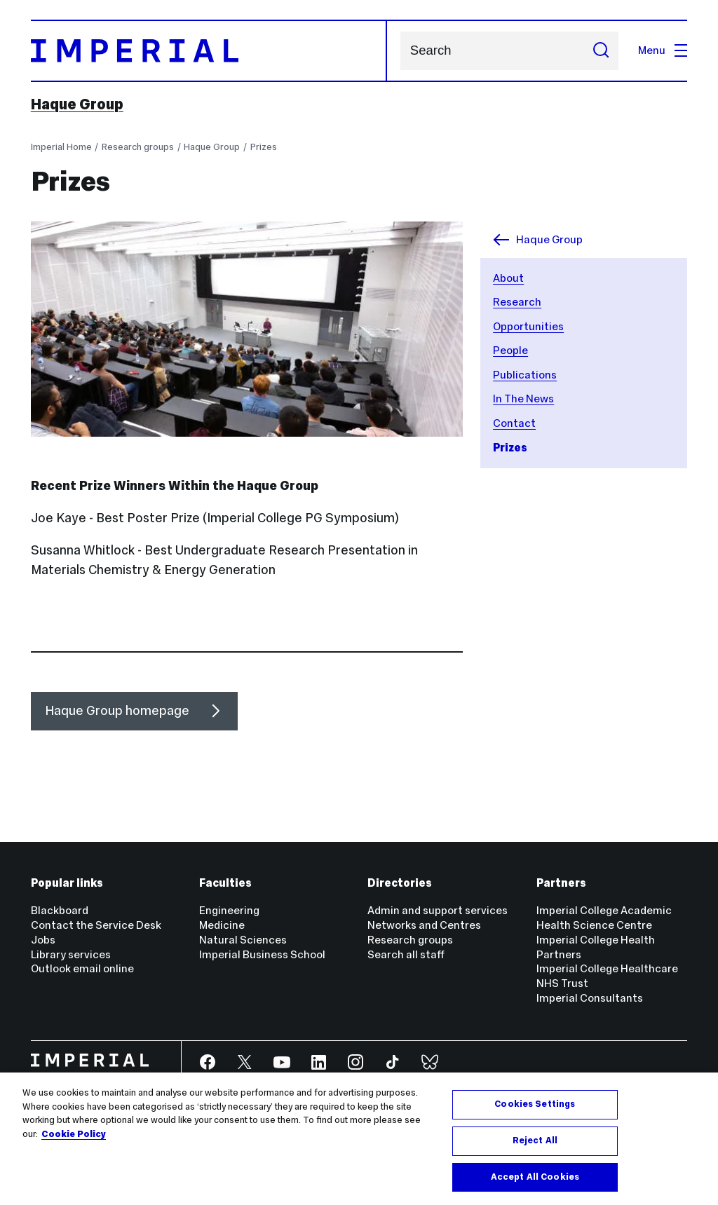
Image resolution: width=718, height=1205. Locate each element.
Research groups (138, 147)
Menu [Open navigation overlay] (662, 50)
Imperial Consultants (589, 998)
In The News (523, 398)
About (508, 278)
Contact (514, 423)
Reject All (535, 1145)
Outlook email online (82, 968)
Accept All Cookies (535, 1181)
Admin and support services (437, 910)
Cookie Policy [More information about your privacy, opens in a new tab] (73, 1139)
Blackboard (59, 910)
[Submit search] (601, 51)
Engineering (229, 910)
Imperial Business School (262, 954)
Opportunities (528, 326)
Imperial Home (61, 147)
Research (517, 301)
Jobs (43, 939)
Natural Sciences (243, 939)
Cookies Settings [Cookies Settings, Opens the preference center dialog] (534, 1109)
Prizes (263, 147)
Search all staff (406, 954)
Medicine (222, 925)
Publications (525, 374)
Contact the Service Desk (96, 925)
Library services (71, 954)
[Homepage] (209, 51)
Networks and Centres (424, 925)
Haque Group (77, 104)
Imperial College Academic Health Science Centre (604, 918)
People (510, 350)
